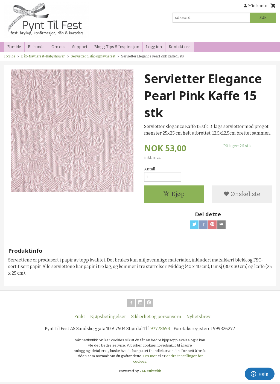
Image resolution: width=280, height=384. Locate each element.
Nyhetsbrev (198, 318)
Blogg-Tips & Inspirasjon (116, 47)
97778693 (160, 330)
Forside (14, 47)
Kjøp (174, 195)
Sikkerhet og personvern (156, 318)
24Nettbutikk (150, 373)
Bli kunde (36, 47)
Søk (262, 17)
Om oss (58, 47)
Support (80, 47)
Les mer (150, 358)
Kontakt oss (180, 47)
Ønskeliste (241, 195)
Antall (149, 169)
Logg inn (154, 47)
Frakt (79, 318)
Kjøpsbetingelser (108, 318)
